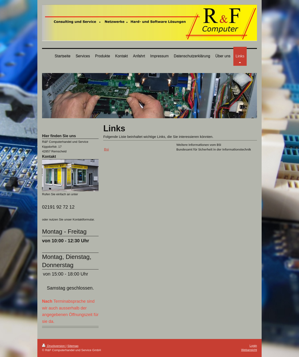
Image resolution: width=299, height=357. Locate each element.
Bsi (106, 149)
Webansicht (249, 350)
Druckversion (54, 346)
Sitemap (72, 346)
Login (253, 345)
